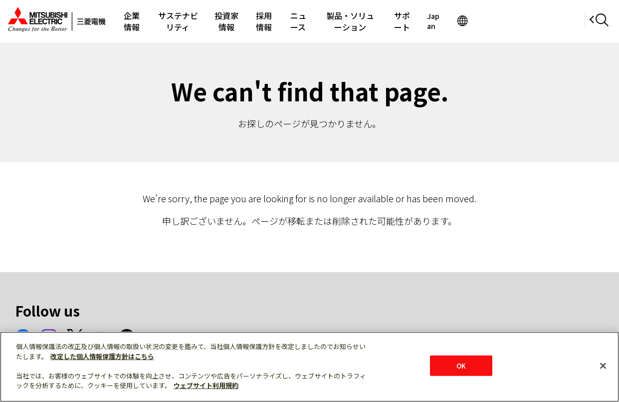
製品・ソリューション (423, 20)
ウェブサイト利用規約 (206, 385)
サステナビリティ (197, 20)
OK (461, 365)
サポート (491, 20)
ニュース (355, 20)
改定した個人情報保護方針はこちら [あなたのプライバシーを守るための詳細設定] (102, 356)
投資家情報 (261, 20)
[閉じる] (603, 366)
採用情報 (310, 20)
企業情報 (137, 20)
